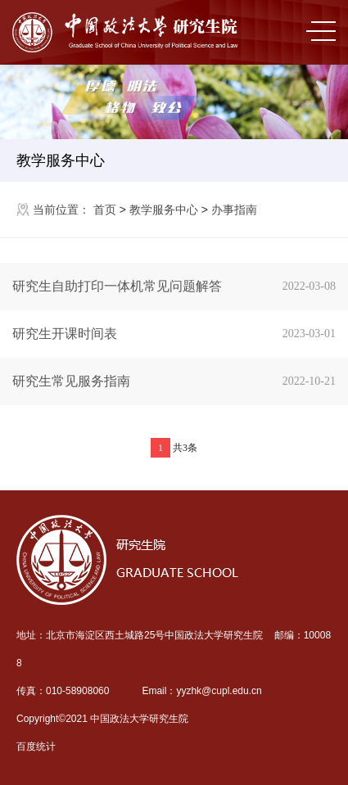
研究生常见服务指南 (180, 381)
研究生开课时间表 (180, 334)
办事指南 (234, 209)
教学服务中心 (60, 160)
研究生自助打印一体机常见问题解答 (180, 286)
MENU (321, 31)
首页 (104, 209)
